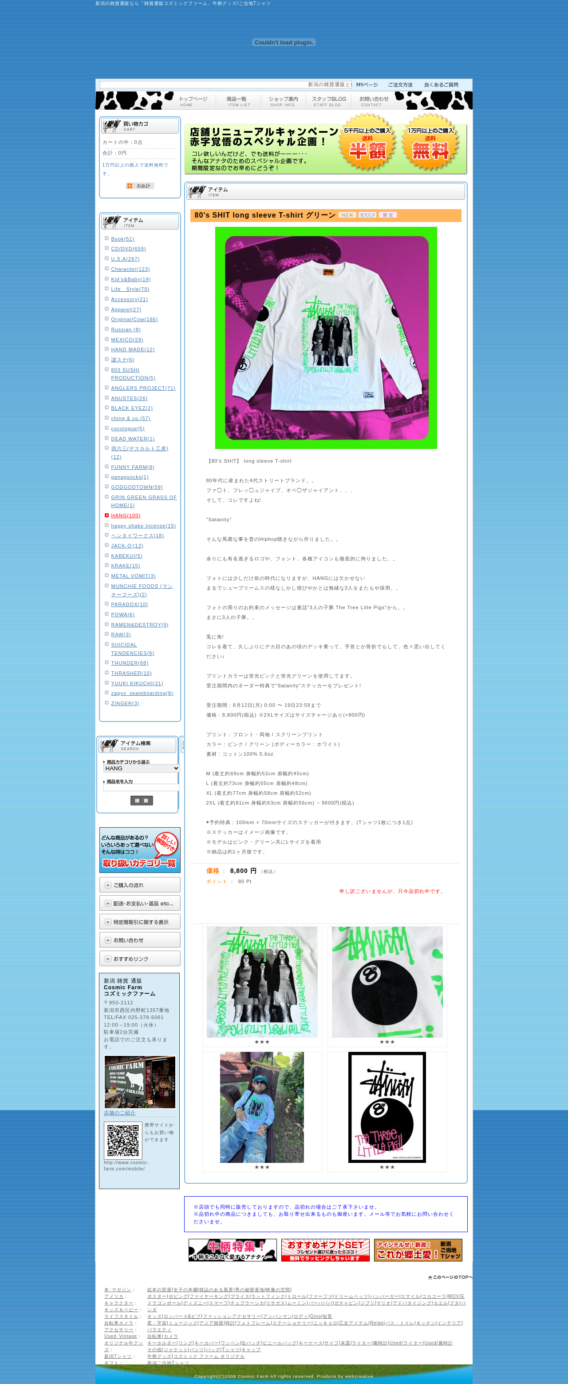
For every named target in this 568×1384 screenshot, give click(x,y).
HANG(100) (126, 515)
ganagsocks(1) (130, 477)
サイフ (331, 1342)
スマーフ (219, 1303)
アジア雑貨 (211, 1323)
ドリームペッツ (351, 1296)
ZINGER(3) (125, 703)
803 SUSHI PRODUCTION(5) (133, 374)
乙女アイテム (353, 1323)
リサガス (275, 1303)
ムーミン (297, 1303)
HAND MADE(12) (133, 349)
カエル (441, 1303)
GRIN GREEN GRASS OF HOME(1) (144, 501)
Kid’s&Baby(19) (131, 279)
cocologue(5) (128, 428)
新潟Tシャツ (118, 1356)
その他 (154, 1349)
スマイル (410, 1296)
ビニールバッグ (280, 1342)
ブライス (240, 1296)
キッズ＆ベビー (121, 1309)
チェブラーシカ (247, 1303)
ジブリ (367, 1303)
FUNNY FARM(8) (133, 467)
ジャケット (176, 1349)
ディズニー (195, 1303)
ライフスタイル (121, 1316)
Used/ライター (406, 1342)
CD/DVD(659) (128, 248)
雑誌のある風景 (216, 1289)
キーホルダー (162, 1342)
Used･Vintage (120, 1336)
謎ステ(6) (122, 359)
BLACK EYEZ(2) (132, 408)
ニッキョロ (325, 1323)
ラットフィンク (268, 1296)
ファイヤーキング (209, 1296)
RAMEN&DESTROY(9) (140, 624)
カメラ (171, 1336)
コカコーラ (434, 1296)
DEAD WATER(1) (133, 438)
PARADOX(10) (130, 604)
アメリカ (114, 1296)
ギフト (111, 1362)
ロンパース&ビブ (182, 1316)
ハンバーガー (384, 1296)
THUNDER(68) (130, 663)
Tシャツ (231, 1349)
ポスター (157, 1296)
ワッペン (230, 1342)
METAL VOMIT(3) (133, 576)
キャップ (251, 1349)
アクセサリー (119, 1329)
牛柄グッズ (159, 1356)
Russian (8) (126, 329)
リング (185, 1342)
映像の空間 (278, 1289)
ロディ (301, 1316)
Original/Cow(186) (134, 319)
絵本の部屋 (159, 1289)
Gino (315, 1316)
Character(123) (130, 269)
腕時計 (380, 1342)
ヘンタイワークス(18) (138, 535)
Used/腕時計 (438, 1342)
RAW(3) (121, 634)
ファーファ (320, 1296)
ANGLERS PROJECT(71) (143, 388)
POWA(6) (123, 614)
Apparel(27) (126, 309)
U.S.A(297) (125, 259)
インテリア (449, 1323)
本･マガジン (117, 1289)
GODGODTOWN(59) (137, 487)
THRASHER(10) (131, 673)
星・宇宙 (157, 1323)
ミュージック (183, 1323)
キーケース (311, 1342)
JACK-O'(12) (127, 545)
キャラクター (119, 1303)
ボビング (178, 1296)
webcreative (359, 1376)
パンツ (196, 1349)
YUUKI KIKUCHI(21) (137, 683)
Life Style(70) (130, 289)
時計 (230, 1323)
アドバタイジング (412, 1303)
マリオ (383, 1303)
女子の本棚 (186, 1289)
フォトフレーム (254, 1323)
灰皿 (346, 1342)
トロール (297, 1296)
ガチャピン (346, 1303)
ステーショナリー (292, 1323)
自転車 (154, 1336)
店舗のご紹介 (120, 1112)
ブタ (454, 1303)
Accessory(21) (129, 299)
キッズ (154, 1316)
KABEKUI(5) (127, 556)
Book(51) (123, 239)
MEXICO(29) (127, 339)
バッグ (213, 1349)
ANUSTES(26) (129, 398)
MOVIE (456, 1296)
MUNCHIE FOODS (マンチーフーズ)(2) (142, 590)
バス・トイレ (399, 1323)
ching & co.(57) (131, 418)
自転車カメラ (119, 1323)
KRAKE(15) (126, 565)
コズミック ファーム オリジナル (209, 1356)
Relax (377, 1323)
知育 (327, 1316)
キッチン (426, 1323)
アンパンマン (277, 1316)
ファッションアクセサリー (232, 1316)
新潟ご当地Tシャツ (168, 1362)
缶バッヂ (251, 1342)
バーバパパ (320, 1303)
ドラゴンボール (164, 1303)
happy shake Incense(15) (144, 525)
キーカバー (206, 1342)
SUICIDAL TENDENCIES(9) (132, 649)
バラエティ (159, 1329)
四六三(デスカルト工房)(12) (140, 453)
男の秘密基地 (249, 1289)
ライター (361, 1342)
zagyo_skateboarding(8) (142, 693)
